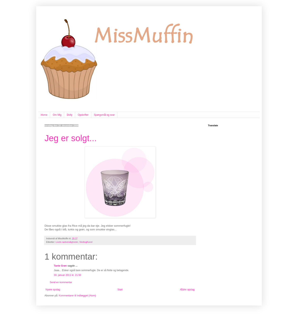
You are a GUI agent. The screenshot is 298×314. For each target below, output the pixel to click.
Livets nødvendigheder (67, 242)
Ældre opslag (187, 289)
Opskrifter (83, 114)
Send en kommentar (61, 282)
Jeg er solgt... (70, 138)
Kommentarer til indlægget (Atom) (77, 295)
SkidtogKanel (86, 242)
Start (120, 289)
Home (44, 114)
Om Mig (57, 114)
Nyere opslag (53, 289)
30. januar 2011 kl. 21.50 (67, 275)
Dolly (69, 114)
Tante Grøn (60, 265)
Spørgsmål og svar (104, 114)
